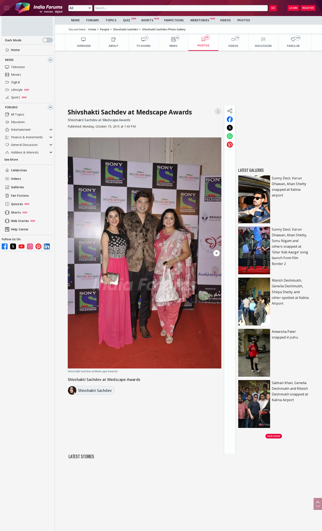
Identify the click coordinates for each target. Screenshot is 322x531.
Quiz (126, 20)
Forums (11, 107)
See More (11, 159)
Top (317, 504)
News (9, 60)
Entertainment (17, 130)
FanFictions (174, 20)
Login (293, 8)
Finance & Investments (23, 137)
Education (14, 122)
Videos (12, 179)
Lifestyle (13, 90)
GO (273, 8)
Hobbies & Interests (21, 152)
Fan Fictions (16, 196)
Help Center (16, 229)
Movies (12, 75)
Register (308, 8)
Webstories (199, 20)
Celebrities (15, 170)
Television (14, 67)
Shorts (12, 212)
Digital (12, 82)
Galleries (14, 187)
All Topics (14, 114)
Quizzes (13, 204)
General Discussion (21, 145)
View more (273, 436)
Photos (243, 20)
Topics (111, 20)
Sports (12, 97)
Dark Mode (29, 40)
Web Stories (16, 221)
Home (12, 50)
